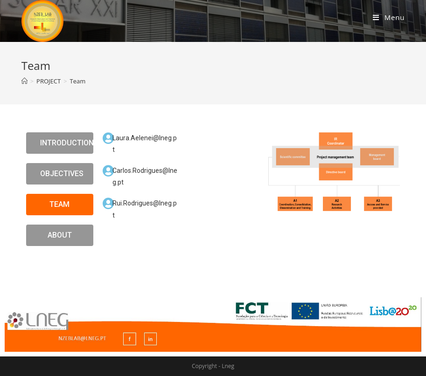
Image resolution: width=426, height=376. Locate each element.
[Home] (24, 81)
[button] (59, 143)
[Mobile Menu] (389, 17)
